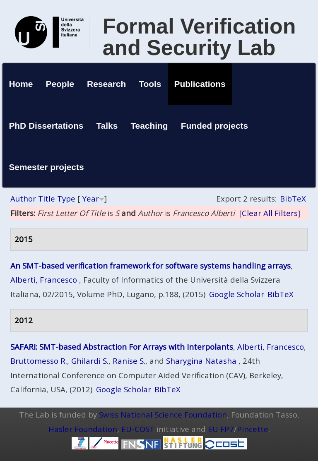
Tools (150, 84)
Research (106, 84)
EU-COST (137, 429)
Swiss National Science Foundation (163, 414)
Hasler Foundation (82, 429)
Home (21, 84)
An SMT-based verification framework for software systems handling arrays (150, 265)
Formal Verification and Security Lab (199, 37)
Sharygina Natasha (201, 360)
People (60, 84)
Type (66, 198)
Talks (107, 125)
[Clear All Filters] (269, 213)
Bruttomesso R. (38, 360)
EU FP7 (221, 429)
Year (90, 198)
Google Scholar (236, 294)
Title (46, 198)
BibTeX (293, 198)
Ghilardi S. (89, 360)
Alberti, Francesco (43, 279)
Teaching (149, 125)
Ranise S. (129, 360)
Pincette (252, 429)
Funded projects (214, 125)
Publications (200, 84)
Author (23, 198)
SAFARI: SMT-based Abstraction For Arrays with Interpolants (121, 346)
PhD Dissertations (46, 125)
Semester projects (46, 167)
